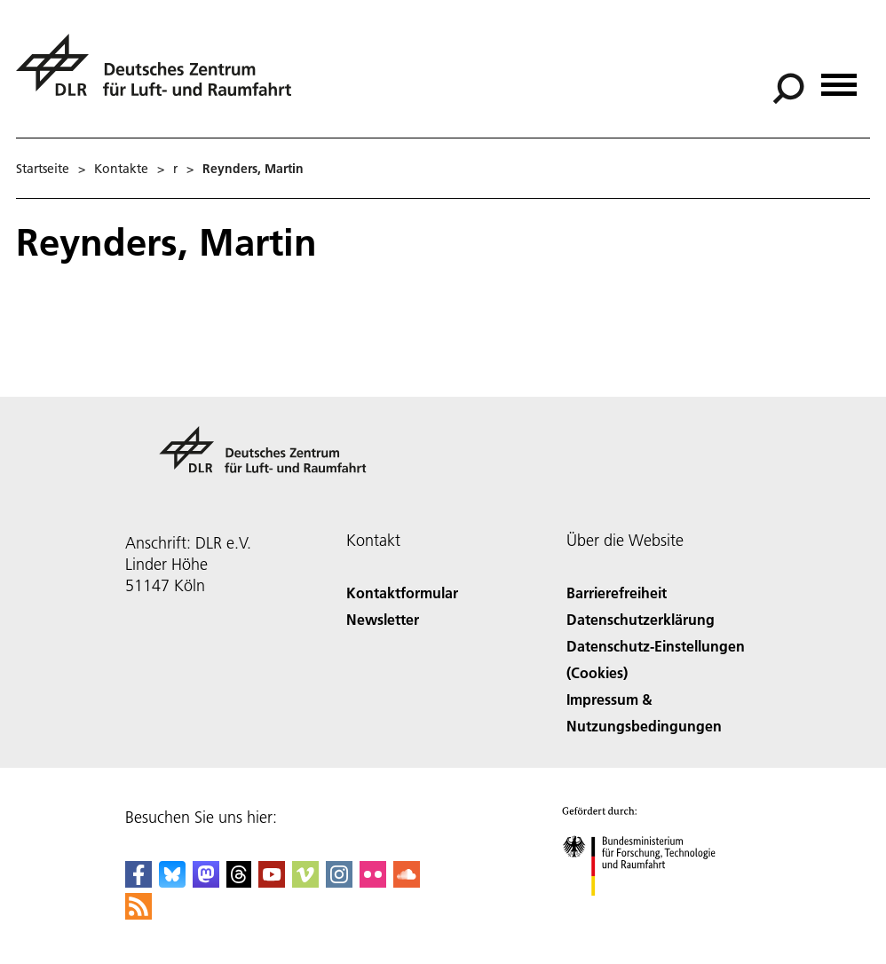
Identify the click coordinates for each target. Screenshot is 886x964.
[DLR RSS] (138, 914)
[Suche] (788, 89)
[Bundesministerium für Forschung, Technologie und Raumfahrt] (648, 911)
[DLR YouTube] (271, 882)
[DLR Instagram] (339, 882)
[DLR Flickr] (373, 882)
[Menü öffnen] (839, 78)
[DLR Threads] (238, 882)
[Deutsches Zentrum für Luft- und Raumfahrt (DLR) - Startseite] (160, 75)
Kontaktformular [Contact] (402, 592)
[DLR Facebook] (138, 882)
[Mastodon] (206, 882)
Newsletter (382, 619)
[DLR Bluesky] (172, 882)
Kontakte (121, 168)
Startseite (42, 168)
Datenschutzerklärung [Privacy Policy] (640, 619)
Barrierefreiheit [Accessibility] (616, 592)
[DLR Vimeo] (305, 882)
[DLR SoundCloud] (406, 882)
